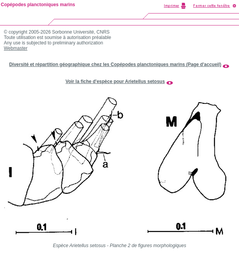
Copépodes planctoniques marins (38, 4)
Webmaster (15, 48)
